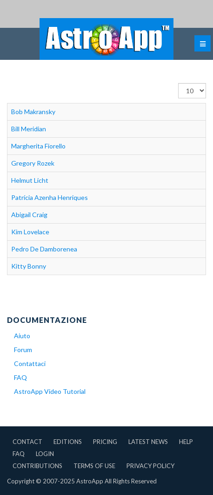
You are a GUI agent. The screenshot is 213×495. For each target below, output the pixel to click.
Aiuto (22, 336)
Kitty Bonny (28, 266)
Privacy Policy (150, 465)
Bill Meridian (28, 129)
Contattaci (30, 363)
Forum (23, 350)
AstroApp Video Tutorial (50, 391)
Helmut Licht (29, 180)
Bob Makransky (33, 112)
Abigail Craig (29, 215)
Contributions (37, 465)
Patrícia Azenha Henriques (49, 197)
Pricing (105, 441)
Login (45, 453)
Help (186, 441)
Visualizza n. (178, 83)
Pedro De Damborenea (44, 249)
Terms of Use (94, 465)
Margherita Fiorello (38, 146)
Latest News (148, 441)
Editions (67, 441)
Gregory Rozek (32, 163)
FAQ (20, 377)
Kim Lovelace (30, 232)
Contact (27, 441)
